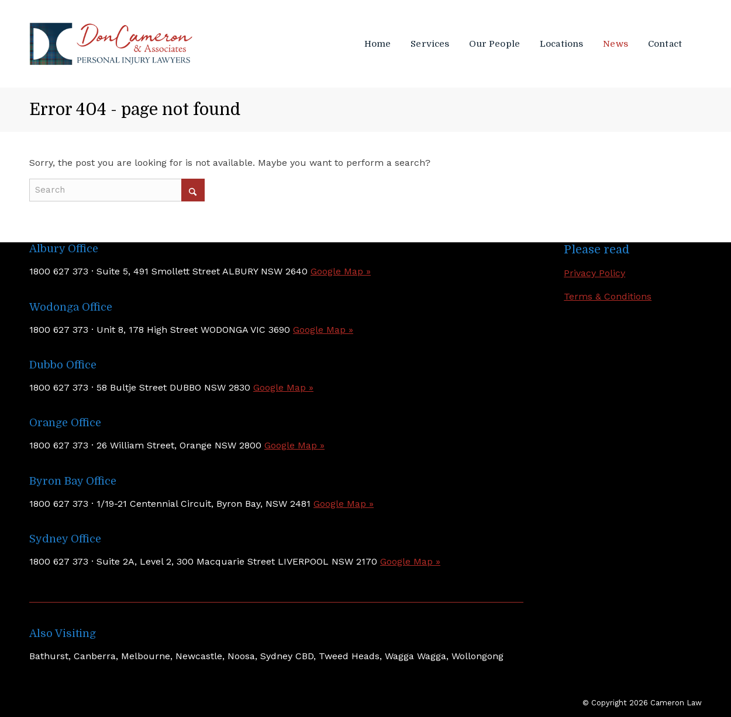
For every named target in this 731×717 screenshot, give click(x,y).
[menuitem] (380, 43)
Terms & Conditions (607, 296)
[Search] (117, 190)
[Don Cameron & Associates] (111, 44)
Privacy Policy (594, 273)
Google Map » (341, 271)
